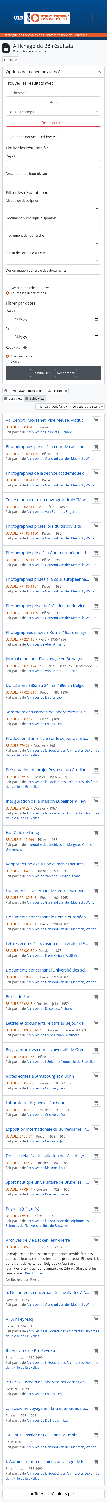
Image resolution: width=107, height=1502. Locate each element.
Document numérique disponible (31, 218)
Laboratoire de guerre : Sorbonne (37, 1102)
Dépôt (10, 156)
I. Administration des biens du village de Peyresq (48, 1461)
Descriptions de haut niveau (32, 287)
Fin (8, 328)
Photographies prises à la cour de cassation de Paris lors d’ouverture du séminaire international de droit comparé (48, 446)
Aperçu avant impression (23, 391)
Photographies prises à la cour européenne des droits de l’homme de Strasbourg (48, 579)
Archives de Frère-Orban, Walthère (53, 955)
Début (10, 311)
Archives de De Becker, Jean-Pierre (38, 1240)
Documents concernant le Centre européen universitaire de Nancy (48, 890)
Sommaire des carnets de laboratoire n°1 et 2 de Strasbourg (48, 711)
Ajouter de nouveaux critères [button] (30, 137)
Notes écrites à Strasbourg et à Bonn (40, 1076)
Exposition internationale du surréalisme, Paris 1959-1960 (48, 1129)
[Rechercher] (53, 93)
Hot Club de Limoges (25, 832)
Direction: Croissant (86, 406)
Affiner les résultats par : (53, 1494)
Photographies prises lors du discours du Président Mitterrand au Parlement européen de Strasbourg (48, 526)
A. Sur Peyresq (19, 1319)
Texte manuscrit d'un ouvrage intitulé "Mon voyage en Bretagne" (48, 499)
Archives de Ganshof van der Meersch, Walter (61, 458)
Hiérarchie (57, 391)
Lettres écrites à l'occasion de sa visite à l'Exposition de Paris (48, 943)
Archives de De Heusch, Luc (47, 1420)
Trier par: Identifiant (51, 406)
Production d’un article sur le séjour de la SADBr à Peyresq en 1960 (48, 738)
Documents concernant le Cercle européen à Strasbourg (48, 917)
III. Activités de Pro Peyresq (31, 1350)
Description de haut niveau (26, 173)
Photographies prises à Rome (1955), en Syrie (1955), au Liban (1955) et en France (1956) (48, 632)
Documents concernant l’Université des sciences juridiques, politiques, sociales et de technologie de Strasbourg (48, 970)
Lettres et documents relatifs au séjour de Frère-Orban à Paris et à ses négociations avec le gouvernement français (48, 1023)
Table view (34, 399)
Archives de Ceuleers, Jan (46, 1141)
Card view (13, 399)
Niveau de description (22, 200)
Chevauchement (23, 356)
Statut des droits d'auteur (25, 253)
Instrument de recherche (25, 235)
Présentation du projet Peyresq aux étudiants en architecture (48, 769)
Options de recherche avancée (34, 72)
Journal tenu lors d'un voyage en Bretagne (44, 658)
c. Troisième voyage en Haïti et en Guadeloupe (48, 1408)
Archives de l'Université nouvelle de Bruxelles (61, 1061)
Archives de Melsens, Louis (47, 1167)
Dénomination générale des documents (36, 270)
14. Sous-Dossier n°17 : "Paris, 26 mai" (41, 1435)
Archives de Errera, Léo (44, 697)
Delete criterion (53, 122)
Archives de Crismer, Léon (46, 1088)
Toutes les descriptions (28, 293)
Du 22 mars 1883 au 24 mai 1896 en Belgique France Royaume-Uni (48, 685)
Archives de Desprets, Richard (49, 432)
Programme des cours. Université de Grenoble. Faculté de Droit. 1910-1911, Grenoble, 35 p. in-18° (48, 1049)
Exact (15, 361)
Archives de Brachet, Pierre (47, 1194)
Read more (33, 1273)
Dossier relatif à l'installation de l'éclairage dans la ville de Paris (48, 1155)
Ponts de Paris (19, 996)
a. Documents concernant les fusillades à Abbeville (48, 1292)
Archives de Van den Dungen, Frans (54, 876)
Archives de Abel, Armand (46, 644)
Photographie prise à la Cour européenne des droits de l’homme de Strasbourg (48, 552)
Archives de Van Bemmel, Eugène (52, 511)
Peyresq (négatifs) (22, 1208)
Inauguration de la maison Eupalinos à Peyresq (48, 801)
